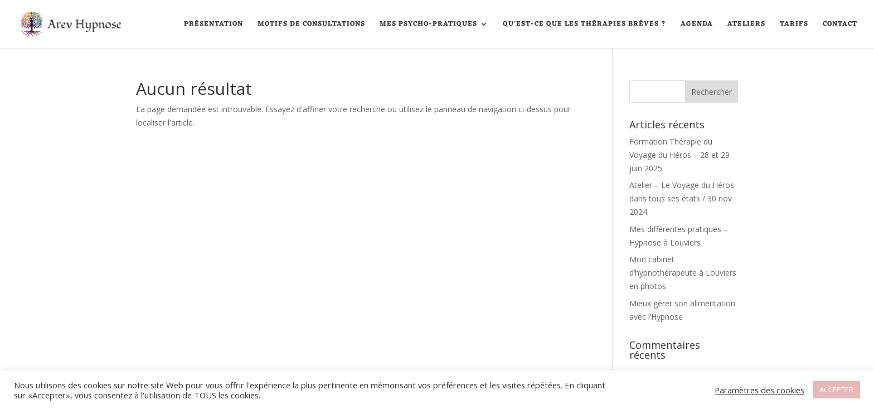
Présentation (213, 25)
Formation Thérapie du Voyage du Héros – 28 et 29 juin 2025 (679, 155)
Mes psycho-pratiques (428, 25)
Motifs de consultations (311, 25)
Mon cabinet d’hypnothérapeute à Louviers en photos (682, 272)
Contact (840, 25)
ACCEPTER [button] (836, 389)
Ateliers (746, 25)
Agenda (697, 25)
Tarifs (794, 25)
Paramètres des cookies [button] (759, 390)
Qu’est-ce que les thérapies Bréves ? (584, 25)
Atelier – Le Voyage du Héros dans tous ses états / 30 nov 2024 (681, 198)
